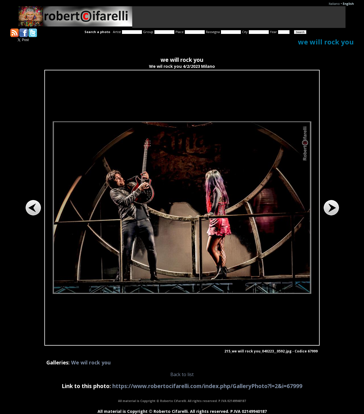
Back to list (182, 374)
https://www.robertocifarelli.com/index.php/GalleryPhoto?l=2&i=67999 (207, 386)
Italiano (334, 4)
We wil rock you (91, 362)
